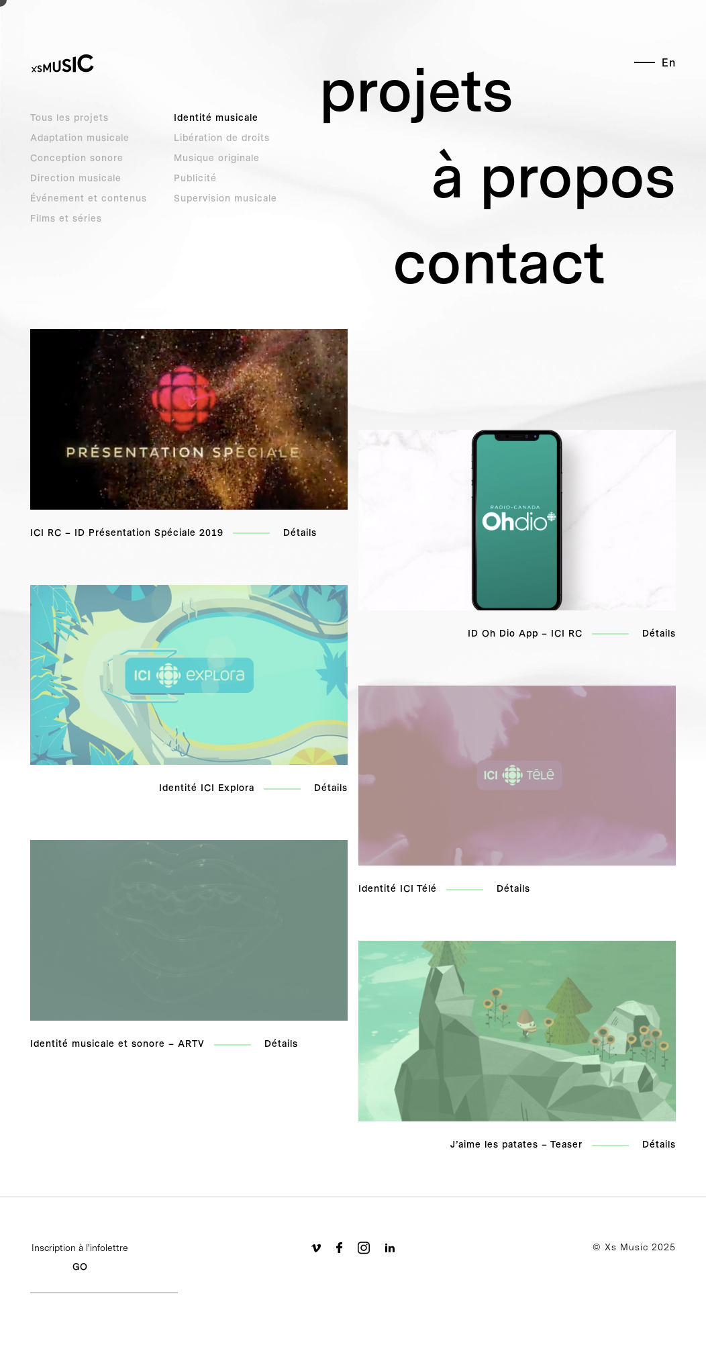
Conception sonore (76, 157)
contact (499, 262)
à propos (554, 176)
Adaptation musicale (80, 137)
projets (416, 90)
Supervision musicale (225, 198)
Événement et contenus (88, 198)
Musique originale (217, 157)
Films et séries (66, 218)
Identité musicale (216, 117)
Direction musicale (75, 178)
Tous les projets (69, 117)
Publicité (195, 178)
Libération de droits (222, 137)
